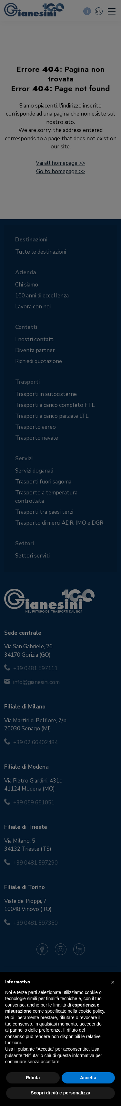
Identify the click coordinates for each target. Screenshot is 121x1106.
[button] (112, 982)
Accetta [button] (88, 1077)
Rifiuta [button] (33, 1077)
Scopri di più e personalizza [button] (60, 1092)
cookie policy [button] (91, 1011)
